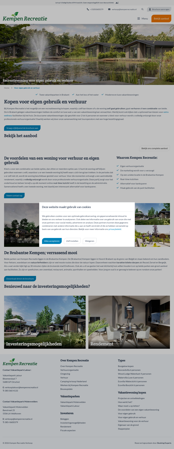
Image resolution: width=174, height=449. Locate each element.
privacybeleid (115, 229)
